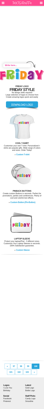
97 (14, 366)
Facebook (7, 399)
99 (28, 366)
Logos (6, 385)
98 (21, 366)
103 (27, 372)
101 (10, 372)
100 (35, 366)
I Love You (7, 388)
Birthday (6, 390)
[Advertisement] (22, 35)
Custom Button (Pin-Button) (22, 202)
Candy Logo (30, 399)
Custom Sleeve (23, 250)
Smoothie (29, 401)
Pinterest (7, 401)
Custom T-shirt (22, 154)
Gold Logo (29, 388)
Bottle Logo (30, 390)
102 (19, 372)
